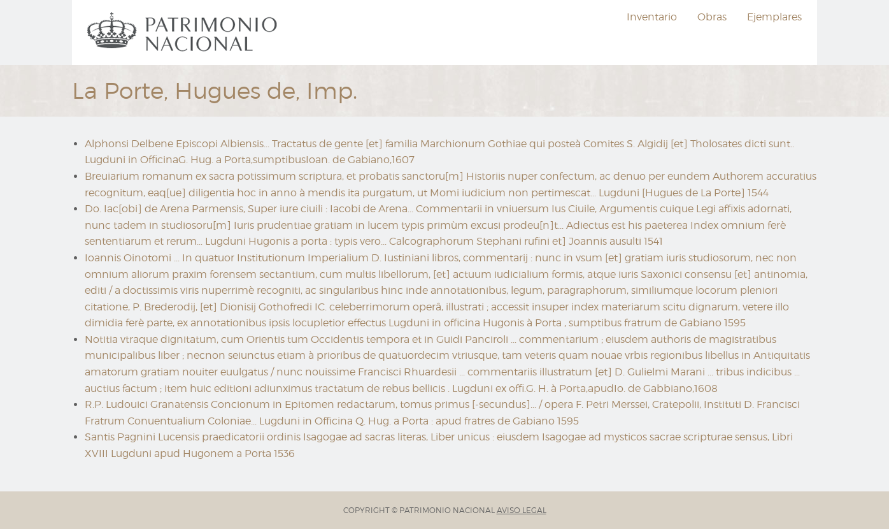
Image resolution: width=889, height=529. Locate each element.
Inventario (652, 17)
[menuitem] (184, 32)
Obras (712, 17)
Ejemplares (774, 17)
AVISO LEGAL (521, 510)
